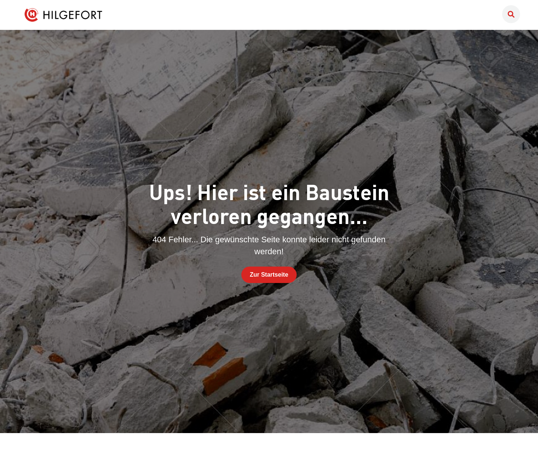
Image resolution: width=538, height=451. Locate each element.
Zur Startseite (269, 274)
